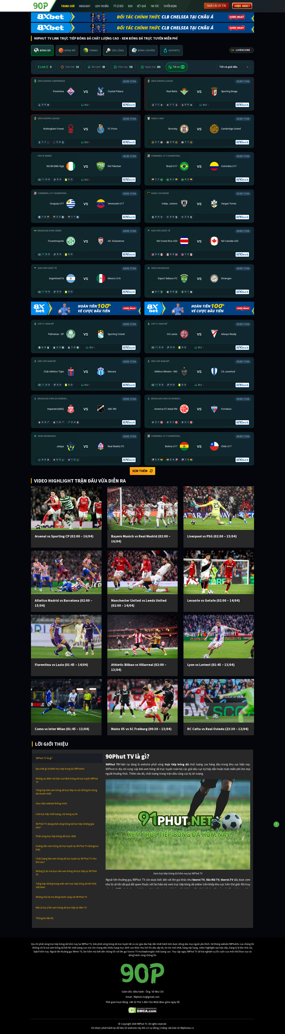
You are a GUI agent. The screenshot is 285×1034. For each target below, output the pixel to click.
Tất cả (176, 67)
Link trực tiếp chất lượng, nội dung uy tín (57, 814)
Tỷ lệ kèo (118, 6)
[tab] (42, 50)
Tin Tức (155, 6)
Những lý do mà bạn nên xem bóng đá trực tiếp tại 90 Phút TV (66, 873)
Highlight (84, 6)
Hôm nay (123, 67)
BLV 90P (96, 67)
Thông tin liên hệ (44, 918)
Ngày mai (151, 67)
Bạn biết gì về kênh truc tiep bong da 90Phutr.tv (60, 768)
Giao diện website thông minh (51, 803)
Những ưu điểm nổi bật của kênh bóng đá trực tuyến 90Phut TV (67, 780)
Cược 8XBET (242, 6)
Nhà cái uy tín (216, 6)
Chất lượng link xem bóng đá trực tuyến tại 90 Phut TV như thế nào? (66, 860)
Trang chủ (67, 6)
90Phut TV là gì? (44, 758)
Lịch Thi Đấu (102, 6)
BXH (130, 6)
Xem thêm (142, 471)
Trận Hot (70, 67)
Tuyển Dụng (170, 6)
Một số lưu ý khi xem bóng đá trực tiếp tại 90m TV (61, 907)
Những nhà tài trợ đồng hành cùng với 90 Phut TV (61, 897)
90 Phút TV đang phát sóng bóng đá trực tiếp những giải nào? (65, 825)
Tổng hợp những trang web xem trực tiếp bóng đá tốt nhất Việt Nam (66, 885)
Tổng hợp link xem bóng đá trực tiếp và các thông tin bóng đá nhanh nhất (66, 792)
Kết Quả (141, 6)
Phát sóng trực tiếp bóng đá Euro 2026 (56, 836)
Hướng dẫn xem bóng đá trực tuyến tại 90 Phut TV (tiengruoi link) (67, 847)
